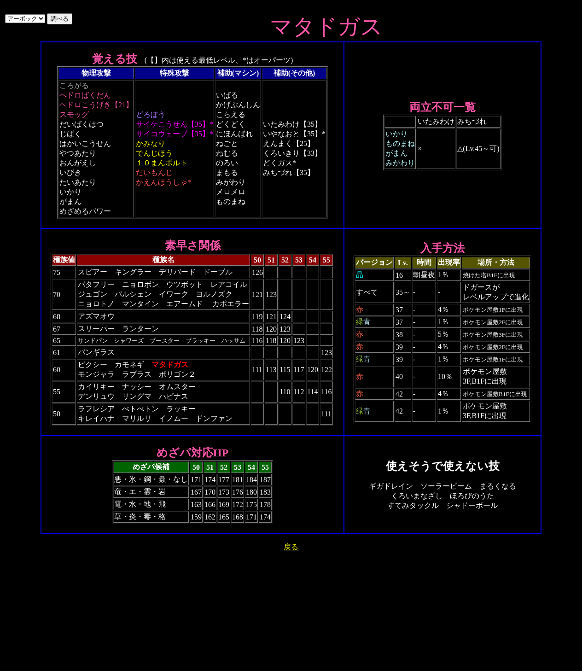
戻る (291, 547)
